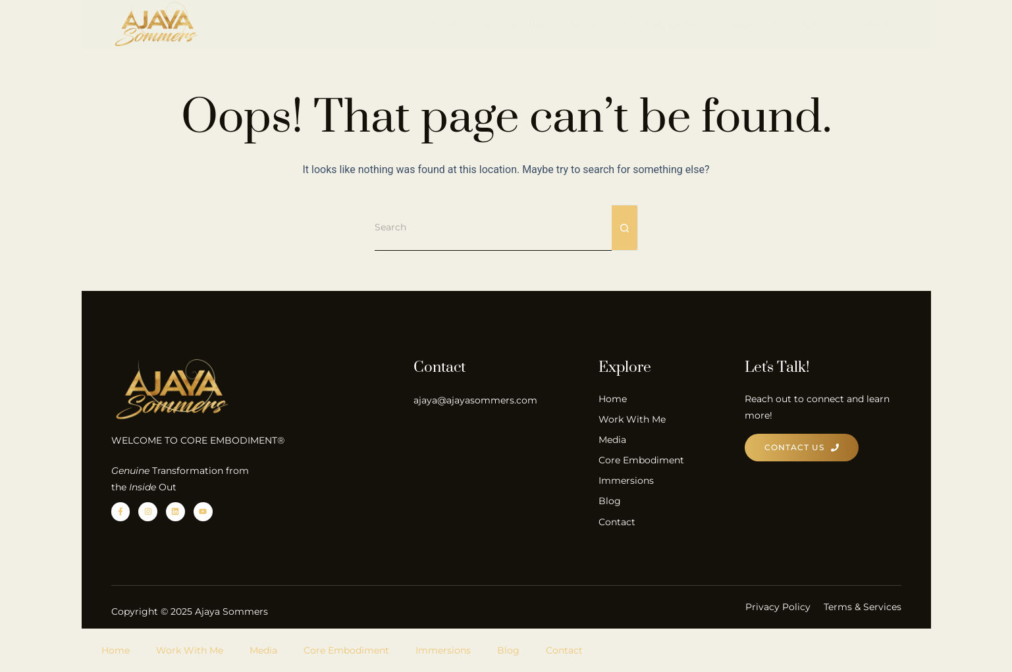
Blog (814, 25)
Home (445, 25)
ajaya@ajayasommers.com (475, 400)
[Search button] (625, 228)
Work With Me (514, 25)
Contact (869, 25)
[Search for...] (493, 228)
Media (584, 25)
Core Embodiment (662, 25)
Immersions (752, 25)
